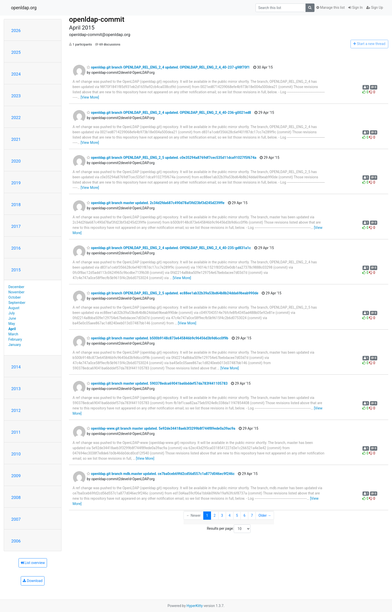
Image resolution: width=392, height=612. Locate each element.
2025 (16, 52)
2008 (16, 497)
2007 (16, 519)
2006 (16, 540)
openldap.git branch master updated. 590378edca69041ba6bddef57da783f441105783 (157, 383)
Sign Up (374, 8)
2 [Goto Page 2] (215, 515)
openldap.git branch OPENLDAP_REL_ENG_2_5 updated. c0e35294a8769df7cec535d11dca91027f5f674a (171, 158)
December (16, 287)
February (15, 339)
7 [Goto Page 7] (252, 515)
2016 (16, 248)
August (14, 308)
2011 (16, 432)
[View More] (90, 97)
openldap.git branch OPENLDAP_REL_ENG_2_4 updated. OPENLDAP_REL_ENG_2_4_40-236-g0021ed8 (169, 113)
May (11, 324)
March (13, 334)
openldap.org (23, 7)
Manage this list (330, 8)
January (14, 345)
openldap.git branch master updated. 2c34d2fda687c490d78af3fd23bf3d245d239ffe (155, 203)
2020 (16, 161)
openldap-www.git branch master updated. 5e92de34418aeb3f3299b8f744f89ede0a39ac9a (161, 428)
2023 (16, 95)
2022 (16, 117)
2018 (16, 204)
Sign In (355, 8)
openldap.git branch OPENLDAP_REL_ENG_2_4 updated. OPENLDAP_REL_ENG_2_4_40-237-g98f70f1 (168, 67)
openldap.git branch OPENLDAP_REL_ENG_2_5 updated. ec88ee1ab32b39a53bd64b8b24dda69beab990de (172, 293)
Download (32, 581)
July (11, 313)
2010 (16, 453)
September (17, 303)
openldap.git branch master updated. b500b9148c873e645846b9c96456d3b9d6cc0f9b (157, 338)
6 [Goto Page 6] (245, 515)
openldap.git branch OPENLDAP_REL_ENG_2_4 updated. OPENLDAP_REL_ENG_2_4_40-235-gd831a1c (169, 248)
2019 (16, 182)
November (16, 292)
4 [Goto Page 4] (229, 515)
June (12, 318)
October (14, 297)
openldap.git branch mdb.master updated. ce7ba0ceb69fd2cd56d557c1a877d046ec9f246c (160, 474)
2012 (16, 410)
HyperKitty (194, 606)
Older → (264, 515)
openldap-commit (96, 19)
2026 (16, 30)
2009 (16, 475)
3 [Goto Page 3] (222, 515)
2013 (16, 388)
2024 (16, 74)
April (12, 329)
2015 (16, 269)
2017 (16, 226)
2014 (16, 366)
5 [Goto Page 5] (237, 515)
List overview (32, 563)
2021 (16, 139)
